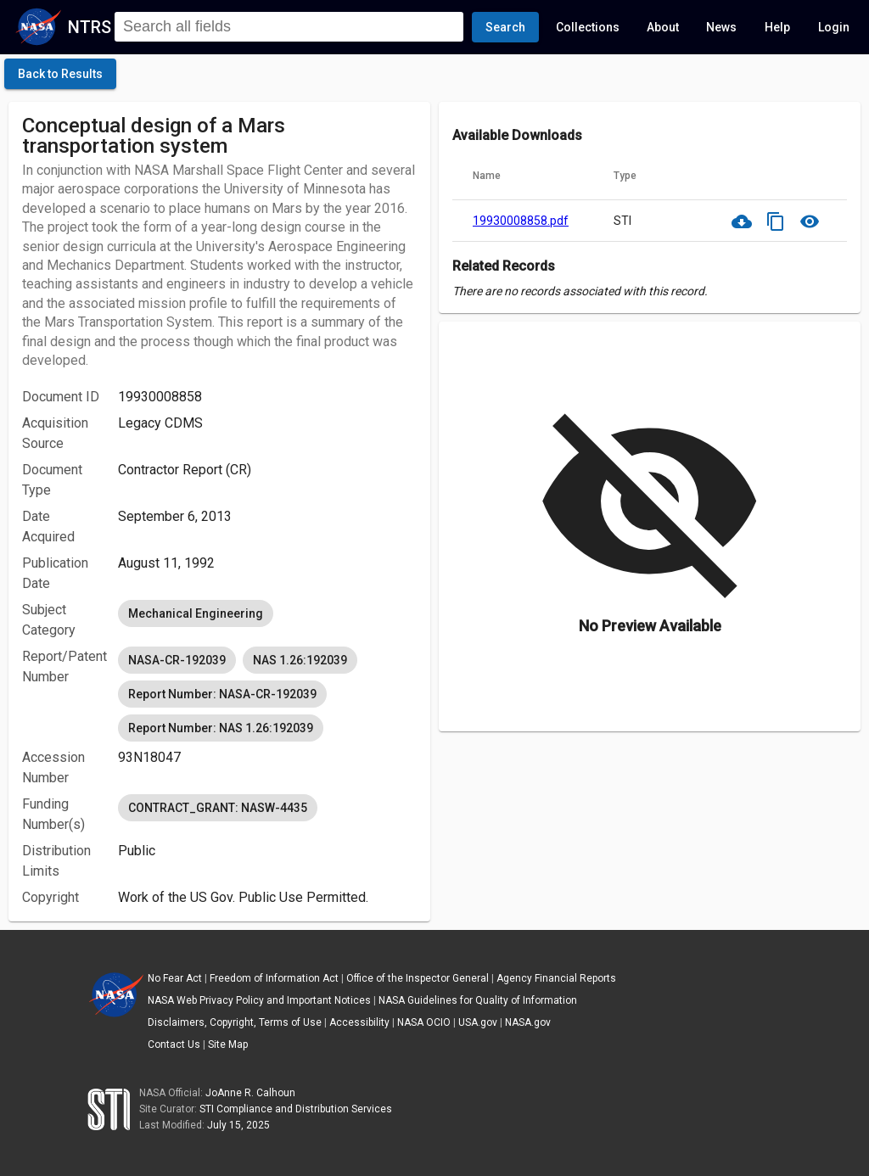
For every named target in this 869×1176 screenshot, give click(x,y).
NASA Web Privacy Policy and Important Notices (259, 1000)
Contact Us (174, 1044)
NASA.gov (528, 1022)
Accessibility (359, 1022)
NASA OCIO (424, 1022)
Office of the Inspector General (417, 978)
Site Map (228, 1044)
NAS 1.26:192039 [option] (300, 660)
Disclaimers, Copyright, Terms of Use (235, 1022)
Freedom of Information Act (274, 978)
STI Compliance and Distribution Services (295, 1109)
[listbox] (267, 613)
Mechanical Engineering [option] (195, 613)
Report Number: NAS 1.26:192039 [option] (220, 728)
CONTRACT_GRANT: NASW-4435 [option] (217, 807)
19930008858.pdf (521, 220)
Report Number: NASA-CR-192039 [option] (222, 694)
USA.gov (477, 1022)
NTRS (89, 27)
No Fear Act (175, 978)
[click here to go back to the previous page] (60, 74)
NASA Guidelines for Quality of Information (477, 1000)
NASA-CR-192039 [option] (177, 660)
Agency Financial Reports (556, 978)
